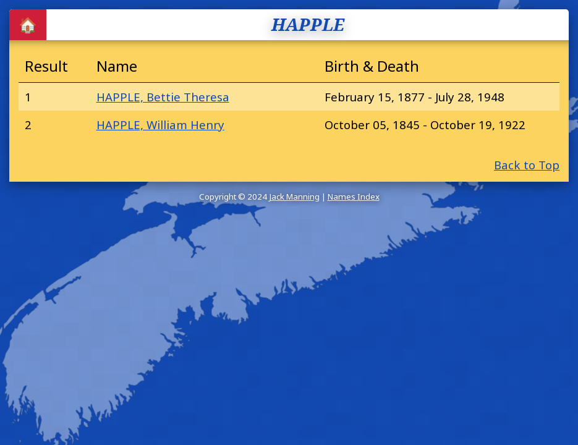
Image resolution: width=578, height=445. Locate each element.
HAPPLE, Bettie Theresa (162, 96)
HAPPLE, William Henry (160, 124)
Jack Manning (294, 196)
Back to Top (526, 164)
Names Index (354, 196)
